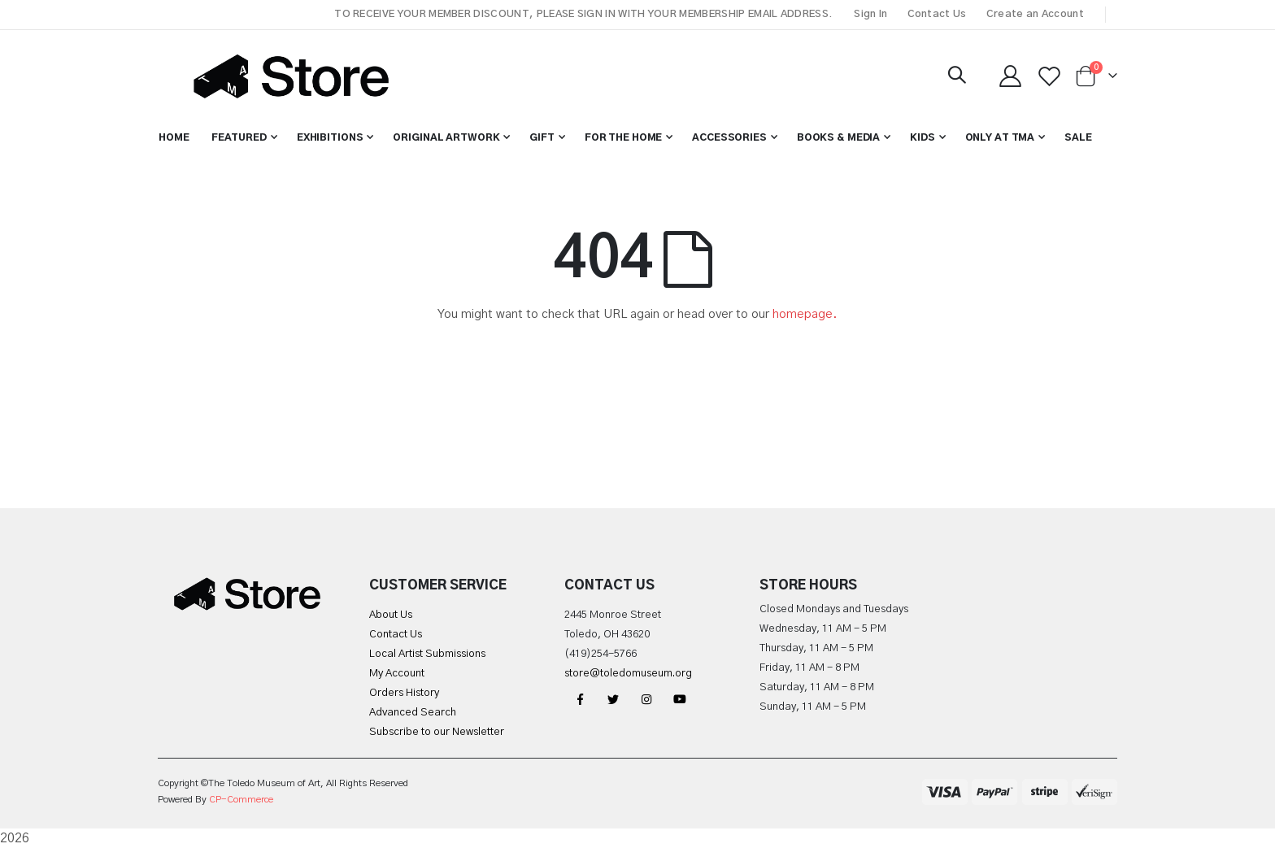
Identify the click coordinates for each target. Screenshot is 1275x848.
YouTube (680, 699)
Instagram (646, 699)
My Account (396, 673)
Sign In (870, 14)
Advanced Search (412, 712)
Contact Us (937, 14)
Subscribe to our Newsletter (436, 732)
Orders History (404, 693)
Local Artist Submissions (427, 654)
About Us (390, 615)
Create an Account (1035, 14)
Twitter (613, 699)
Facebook (580, 699)
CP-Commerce (241, 799)
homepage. (805, 314)
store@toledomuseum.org (628, 673)
